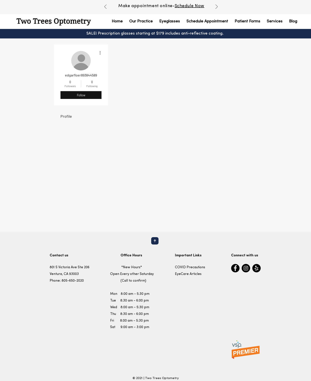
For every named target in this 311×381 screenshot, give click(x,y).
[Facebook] (235, 268)
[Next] (217, 7)
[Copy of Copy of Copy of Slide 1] (168, 8)
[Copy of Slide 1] (159, 8)
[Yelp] (256, 268)
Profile (66, 116)
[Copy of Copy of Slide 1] (163, 8)
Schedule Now (189, 6)
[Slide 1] (154, 8)
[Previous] (105, 7)
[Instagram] (246, 268)
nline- (169, 6)
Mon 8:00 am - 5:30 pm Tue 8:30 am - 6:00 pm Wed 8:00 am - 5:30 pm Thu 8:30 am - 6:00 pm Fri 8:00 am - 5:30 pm (129, 307)
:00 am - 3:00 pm (135, 327)
